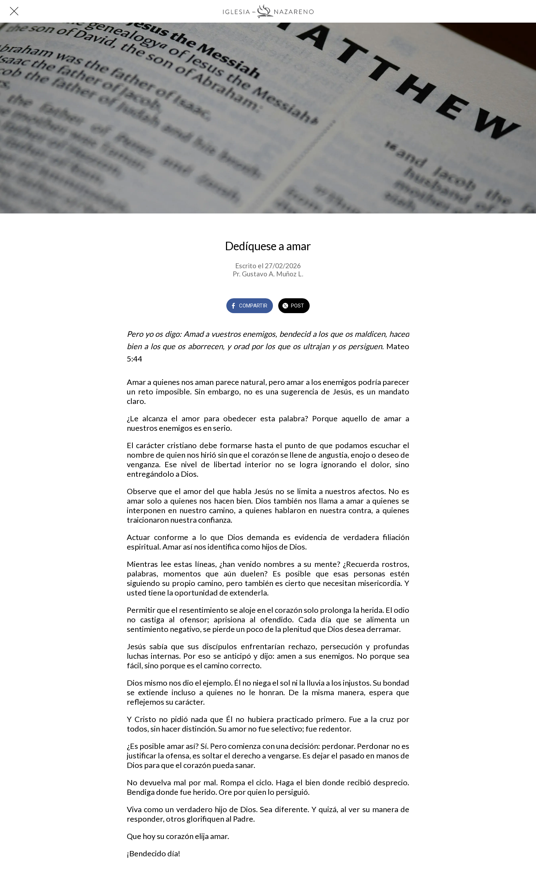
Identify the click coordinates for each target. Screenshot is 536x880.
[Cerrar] (14, 11)
